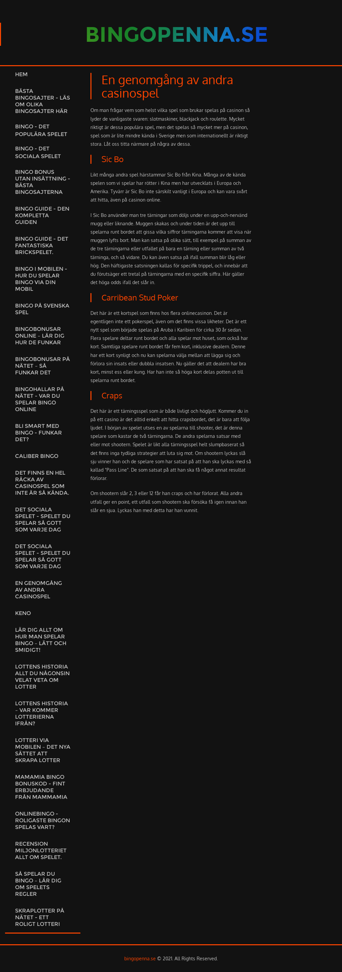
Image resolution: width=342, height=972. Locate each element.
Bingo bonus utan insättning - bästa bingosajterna (42, 182)
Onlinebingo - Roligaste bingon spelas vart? (42, 820)
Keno (23, 613)
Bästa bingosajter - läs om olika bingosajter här (42, 101)
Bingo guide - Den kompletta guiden (42, 215)
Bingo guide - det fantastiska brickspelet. (41, 245)
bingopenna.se (140, 958)
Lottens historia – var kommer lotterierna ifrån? (41, 713)
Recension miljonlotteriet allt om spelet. (41, 850)
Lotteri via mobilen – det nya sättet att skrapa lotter (42, 750)
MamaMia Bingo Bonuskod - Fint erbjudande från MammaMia (41, 787)
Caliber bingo (36, 456)
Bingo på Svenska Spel (42, 309)
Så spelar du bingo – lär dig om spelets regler (38, 884)
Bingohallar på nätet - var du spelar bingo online (39, 399)
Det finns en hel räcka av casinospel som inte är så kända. (42, 483)
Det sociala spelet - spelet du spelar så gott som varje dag (42, 519)
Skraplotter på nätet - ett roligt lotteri (39, 917)
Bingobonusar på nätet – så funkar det (42, 366)
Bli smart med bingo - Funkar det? (38, 433)
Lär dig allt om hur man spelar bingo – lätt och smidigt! (40, 640)
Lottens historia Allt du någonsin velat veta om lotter (42, 676)
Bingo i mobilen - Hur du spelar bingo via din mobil (41, 279)
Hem (21, 74)
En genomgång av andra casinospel (38, 590)
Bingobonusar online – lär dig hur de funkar (39, 336)
